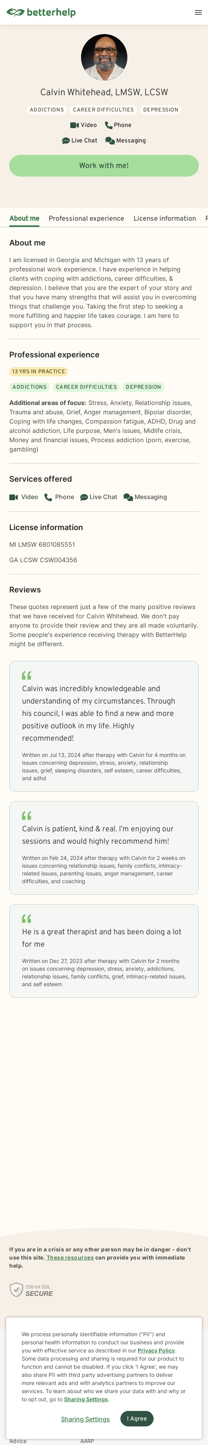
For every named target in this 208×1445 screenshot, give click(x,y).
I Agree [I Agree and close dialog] (137, 1419)
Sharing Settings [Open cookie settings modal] (85, 1419)
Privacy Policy (156, 1350)
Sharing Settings (86, 1399)
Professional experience (86, 219)
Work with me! (104, 166)
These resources (70, 1257)
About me (24, 219)
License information (165, 219)
